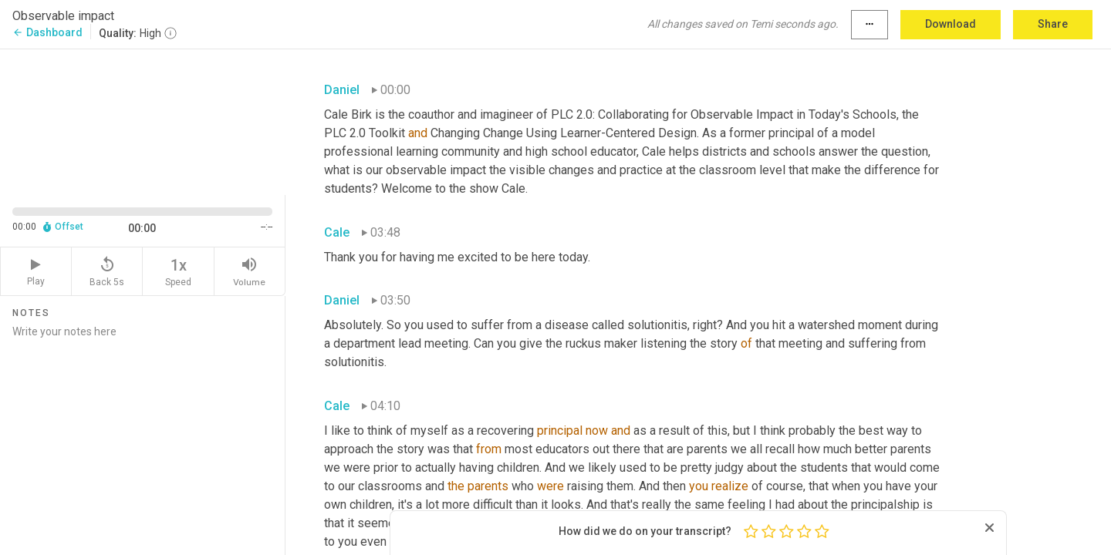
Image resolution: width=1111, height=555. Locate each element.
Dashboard (47, 32)
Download (950, 24)
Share (1053, 24)
